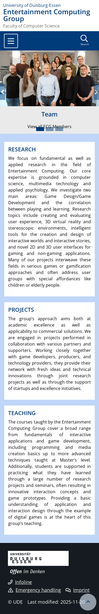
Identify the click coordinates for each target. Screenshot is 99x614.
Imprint (77, 590)
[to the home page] (49, 5)
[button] (2, 92)
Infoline (20, 582)
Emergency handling (34, 590)
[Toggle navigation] (11, 41)
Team (49, 114)
